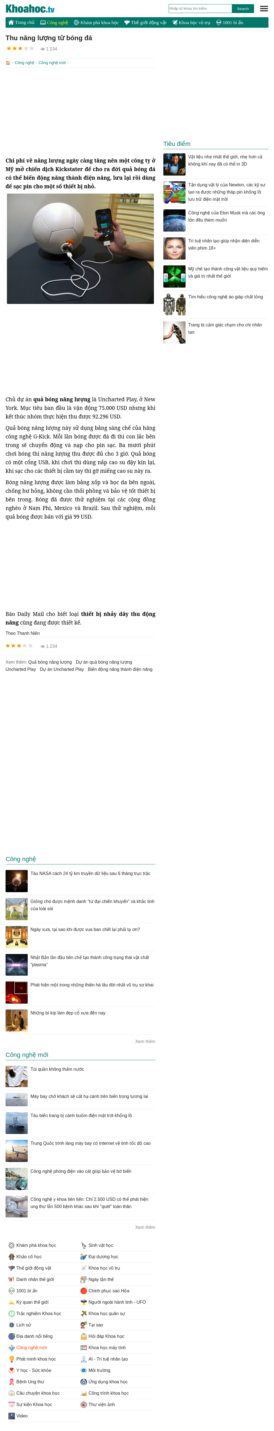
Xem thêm (145, 1041)
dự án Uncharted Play (62, 668)
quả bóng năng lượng (50, 661)
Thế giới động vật (145, 22)
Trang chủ (21, 22)
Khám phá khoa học (96, 22)
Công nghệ (54, 22)
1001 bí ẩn (229, 22)
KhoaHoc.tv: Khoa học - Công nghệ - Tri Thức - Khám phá (36, 8)
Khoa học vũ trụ (191, 22)
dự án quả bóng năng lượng (104, 661)
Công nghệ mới (52, 62)
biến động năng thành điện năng (120, 668)
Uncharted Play (21, 668)
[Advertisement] (80, 111)
